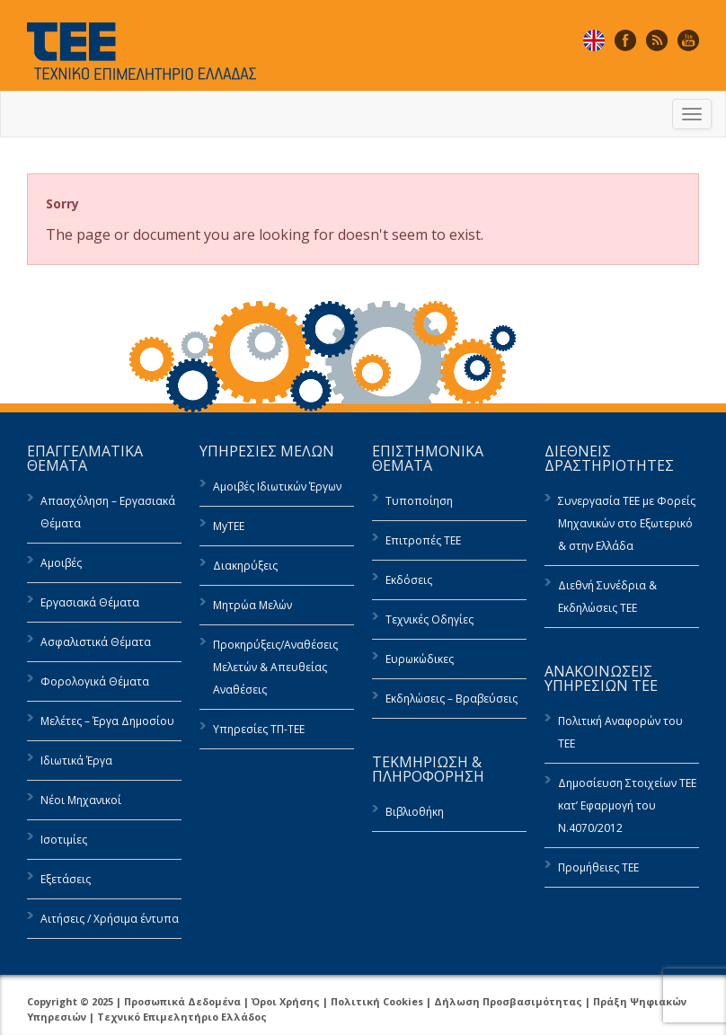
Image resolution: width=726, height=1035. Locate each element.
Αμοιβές (61, 563)
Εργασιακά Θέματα (89, 602)
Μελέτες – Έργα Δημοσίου (107, 721)
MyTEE (228, 526)
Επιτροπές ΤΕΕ (423, 540)
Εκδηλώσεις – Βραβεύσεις (451, 698)
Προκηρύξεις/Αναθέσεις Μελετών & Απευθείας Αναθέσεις (275, 667)
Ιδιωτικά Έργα (76, 760)
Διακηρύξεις (245, 565)
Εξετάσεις (65, 879)
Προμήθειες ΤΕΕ (598, 867)
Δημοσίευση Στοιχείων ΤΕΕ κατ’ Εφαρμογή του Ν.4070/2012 (627, 805)
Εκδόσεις (408, 580)
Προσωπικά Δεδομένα (182, 1001)
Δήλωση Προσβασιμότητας (508, 1001)
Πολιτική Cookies (377, 1001)
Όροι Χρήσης (286, 1001)
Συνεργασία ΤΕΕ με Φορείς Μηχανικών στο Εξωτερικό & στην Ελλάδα (626, 523)
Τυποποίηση (419, 501)
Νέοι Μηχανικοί (80, 800)
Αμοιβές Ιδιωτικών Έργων (277, 486)
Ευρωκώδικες (419, 659)
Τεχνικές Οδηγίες (429, 619)
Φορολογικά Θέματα (94, 681)
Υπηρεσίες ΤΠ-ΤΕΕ (259, 729)
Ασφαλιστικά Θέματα (95, 642)
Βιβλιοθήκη (414, 811)
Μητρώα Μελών (252, 605)
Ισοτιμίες (63, 839)
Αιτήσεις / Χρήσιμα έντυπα (109, 918)
